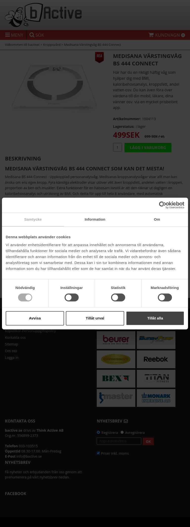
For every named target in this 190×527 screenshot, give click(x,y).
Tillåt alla (155, 318)
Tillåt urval (95, 318)
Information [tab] (95, 219)
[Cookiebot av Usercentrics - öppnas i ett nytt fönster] (162, 205)
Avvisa (35, 318)
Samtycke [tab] (33, 219)
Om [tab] (157, 219)
